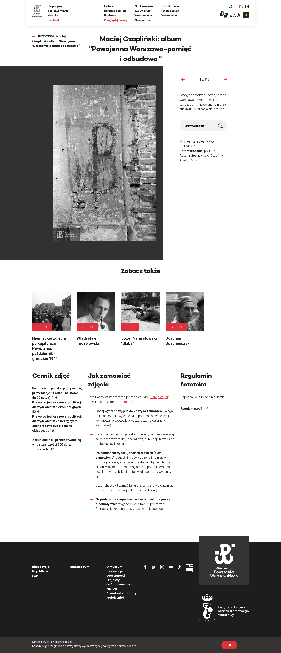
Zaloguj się (126, 402)
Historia (109, 6)
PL (241, 6)
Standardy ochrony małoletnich (121, 595)
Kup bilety (54, 20)
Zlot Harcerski (143, 6)
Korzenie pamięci (115, 10)
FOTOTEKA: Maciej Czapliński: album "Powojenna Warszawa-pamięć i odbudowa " (56, 41)
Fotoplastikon (170, 10)
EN (246, 6)
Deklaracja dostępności (115, 573)
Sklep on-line (142, 20)
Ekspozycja (55, 6)
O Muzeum (114, 567)
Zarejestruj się (159, 397)
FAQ (35, 576)
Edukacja (110, 15)
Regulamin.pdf (192, 408)
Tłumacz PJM (79, 567)
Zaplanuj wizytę (58, 10)
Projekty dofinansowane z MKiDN (119, 584)
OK (229, 645)
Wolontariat (142, 10)
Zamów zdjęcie (204, 125)
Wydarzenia (169, 15)
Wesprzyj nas (143, 15)
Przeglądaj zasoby (116, 20)
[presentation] (183, 79)
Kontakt (53, 15)
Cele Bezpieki (170, 6)
